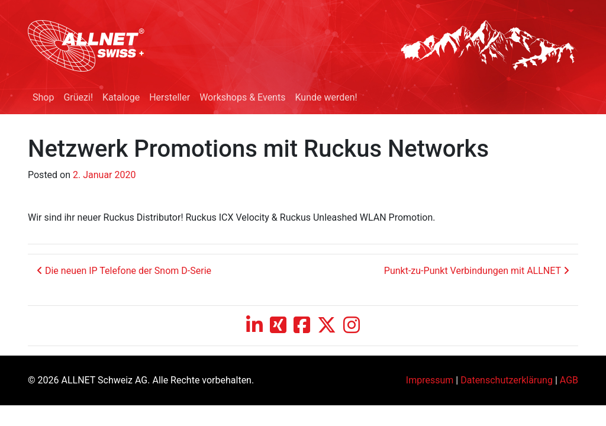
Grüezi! (78, 97)
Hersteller (169, 97)
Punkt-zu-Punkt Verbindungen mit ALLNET (476, 270)
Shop (43, 97)
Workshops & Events (242, 97)
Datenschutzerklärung (506, 380)
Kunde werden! (326, 97)
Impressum (430, 380)
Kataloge (121, 97)
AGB (569, 380)
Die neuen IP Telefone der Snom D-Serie (124, 270)
